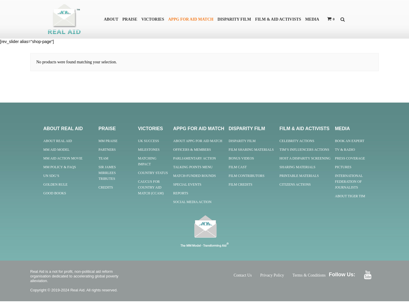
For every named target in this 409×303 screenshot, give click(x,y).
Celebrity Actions (296, 143)
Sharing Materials (297, 169)
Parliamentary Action (194, 160)
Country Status (153, 175)
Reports (180, 195)
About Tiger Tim (350, 198)
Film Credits (240, 186)
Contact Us (243, 277)
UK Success (148, 143)
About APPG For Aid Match (197, 143)
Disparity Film (242, 143)
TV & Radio (345, 151)
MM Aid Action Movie (62, 160)
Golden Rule (55, 186)
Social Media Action (192, 204)
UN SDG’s (51, 177)
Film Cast (238, 169)
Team (103, 160)
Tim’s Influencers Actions (304, 151)
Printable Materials (299, 177)
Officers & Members (192, 151)
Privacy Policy (272, 277)
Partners (107, 151)
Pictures (343, 169)
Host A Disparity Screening (305, 160)
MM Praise (108, 143)
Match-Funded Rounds (194, 177)
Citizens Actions (295, 186)
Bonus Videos (241, 160)
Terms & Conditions (309, 277)
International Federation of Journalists (349, 183)
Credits (105, 189)
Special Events (187, 186)
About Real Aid (57, 143)
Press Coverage (350, 160)
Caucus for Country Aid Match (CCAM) (151, 189)
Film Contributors (246, 177)
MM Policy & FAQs (59, 169)
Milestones (148, 151)
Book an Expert (349, 143)
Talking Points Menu (193, 169)
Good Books (54, 195)
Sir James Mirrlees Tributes (107, 174)
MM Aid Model (56, 151)
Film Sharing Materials (251, 151)
